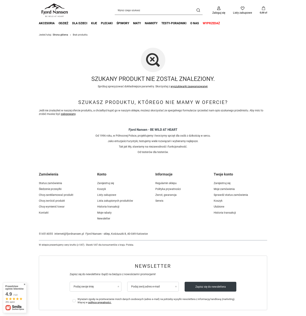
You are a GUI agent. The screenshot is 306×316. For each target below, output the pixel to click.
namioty (151, 23)
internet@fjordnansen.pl (69, 233)
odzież (63, 23)
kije (94, 23)
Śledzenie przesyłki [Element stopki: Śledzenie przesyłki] (50, 189)
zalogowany (68, 113)
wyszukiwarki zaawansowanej (189, 86)
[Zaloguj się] (218, 10)
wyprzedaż (211, 23)
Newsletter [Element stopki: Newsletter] (103, 218)
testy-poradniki (173, 23)
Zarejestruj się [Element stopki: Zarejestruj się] (105, 183)
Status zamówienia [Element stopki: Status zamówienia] (50, 183)
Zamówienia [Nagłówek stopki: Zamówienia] (48, 174)
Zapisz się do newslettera (210, 286)
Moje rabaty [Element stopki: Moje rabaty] (104, 212)
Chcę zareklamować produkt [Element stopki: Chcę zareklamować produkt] (56, 194)
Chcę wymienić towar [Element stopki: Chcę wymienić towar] (52, 206)
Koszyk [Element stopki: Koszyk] (101, 189)
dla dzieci (79, 23)
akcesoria (47, 23)
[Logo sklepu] (55, 10)
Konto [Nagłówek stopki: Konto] (101, 174)
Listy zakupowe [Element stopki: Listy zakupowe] (106, 194)
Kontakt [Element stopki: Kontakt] (44, 212)
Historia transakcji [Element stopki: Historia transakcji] (108, 206)
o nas (194, 23)
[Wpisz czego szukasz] (159, 10)
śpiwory (123, 23)
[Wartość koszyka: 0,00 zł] (263, 10)
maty (137, 23)
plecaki (107, 23)
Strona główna (60, 34)
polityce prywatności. (99, 302)
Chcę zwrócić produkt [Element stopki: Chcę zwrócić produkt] (52, 200)
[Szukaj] (198, 10)
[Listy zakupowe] (242, 10)
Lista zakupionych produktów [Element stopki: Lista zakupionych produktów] (115, 200)
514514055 (46, 233)
